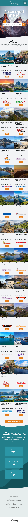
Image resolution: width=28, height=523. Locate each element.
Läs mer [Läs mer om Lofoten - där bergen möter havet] (7, 414)
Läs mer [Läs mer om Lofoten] (7, 104)
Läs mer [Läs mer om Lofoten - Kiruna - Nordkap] (7, 329)
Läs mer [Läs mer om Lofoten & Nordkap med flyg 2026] (21, 188)
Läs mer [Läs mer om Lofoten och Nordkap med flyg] (7, 272)
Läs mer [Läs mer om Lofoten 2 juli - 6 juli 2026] (7, 161)
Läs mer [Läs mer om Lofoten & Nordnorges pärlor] (7, 133)
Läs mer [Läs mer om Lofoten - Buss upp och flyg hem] (21, 300)
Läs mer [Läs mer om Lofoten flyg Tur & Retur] (21, 217)
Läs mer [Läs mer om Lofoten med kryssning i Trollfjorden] (7, 76)
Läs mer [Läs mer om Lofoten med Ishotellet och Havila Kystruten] (21, 272)
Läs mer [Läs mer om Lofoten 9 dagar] (7, 357)
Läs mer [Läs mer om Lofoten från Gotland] (21, 161)
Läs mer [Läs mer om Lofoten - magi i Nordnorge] (21, 104)
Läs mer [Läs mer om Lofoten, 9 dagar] (7, 188)
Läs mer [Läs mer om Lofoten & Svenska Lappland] (21, 76)
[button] (25, 3)
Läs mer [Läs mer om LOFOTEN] (21, 357)
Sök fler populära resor (14, 421)
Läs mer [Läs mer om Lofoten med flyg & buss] (21, 245)
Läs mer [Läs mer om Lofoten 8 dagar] (21, 329)
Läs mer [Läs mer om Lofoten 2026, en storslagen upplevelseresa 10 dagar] (21, 133)
